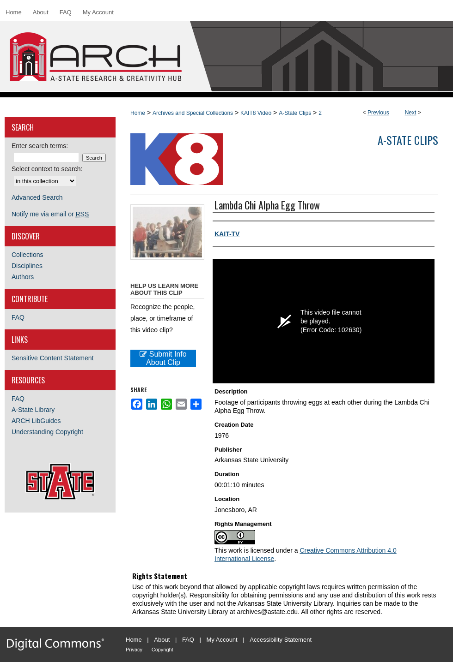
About (162, 639)
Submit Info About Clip (163, 358)
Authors (23, 276)
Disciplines (27, 265)
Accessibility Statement (281, 639)
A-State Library (33, 409)
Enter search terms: (40, 145)
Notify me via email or (50, 214)
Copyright (162, 649)
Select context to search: (47, 169)
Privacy (134, 649)
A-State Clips (295, 113)
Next (410, 112)
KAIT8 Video (255, 113)
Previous (378, 112)
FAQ (18, 317)
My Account (222, 639)
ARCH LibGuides (36, 420)
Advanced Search (37, 197)
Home (137, 113)
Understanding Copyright (47, 431)
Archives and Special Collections (193, 113)
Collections (27, 254)
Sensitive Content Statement (52, 358)
